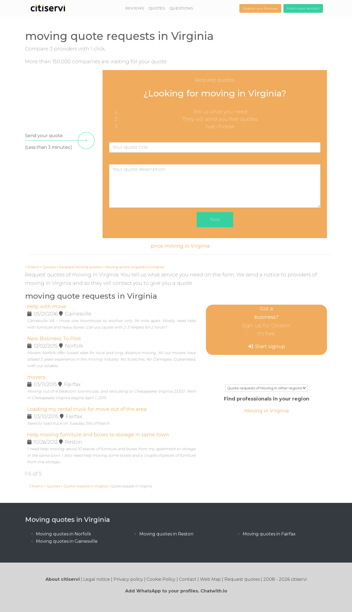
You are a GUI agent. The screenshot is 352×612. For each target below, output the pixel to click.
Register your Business (260, 8)
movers (36, 377)
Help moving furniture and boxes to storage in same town (98, 435)
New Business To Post (54, 339)
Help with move (46, 307)
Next (215, 219)
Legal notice (96, 579)
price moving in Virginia (180, 246)
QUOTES (157, 8)
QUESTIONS (181, 8)
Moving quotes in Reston (166, 534)
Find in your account (303, 8)
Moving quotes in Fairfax (269, 534)
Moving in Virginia (266, 411)
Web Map (210, 579)
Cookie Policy (161, 579)
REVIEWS (134, 8)
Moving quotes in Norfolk (63, 534)
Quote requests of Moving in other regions (266, 388)
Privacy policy (128, 579)
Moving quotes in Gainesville (67, 541)
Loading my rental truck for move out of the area (87, 409)
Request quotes (242, 579)
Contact (187, 579)
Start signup (270, 346)
